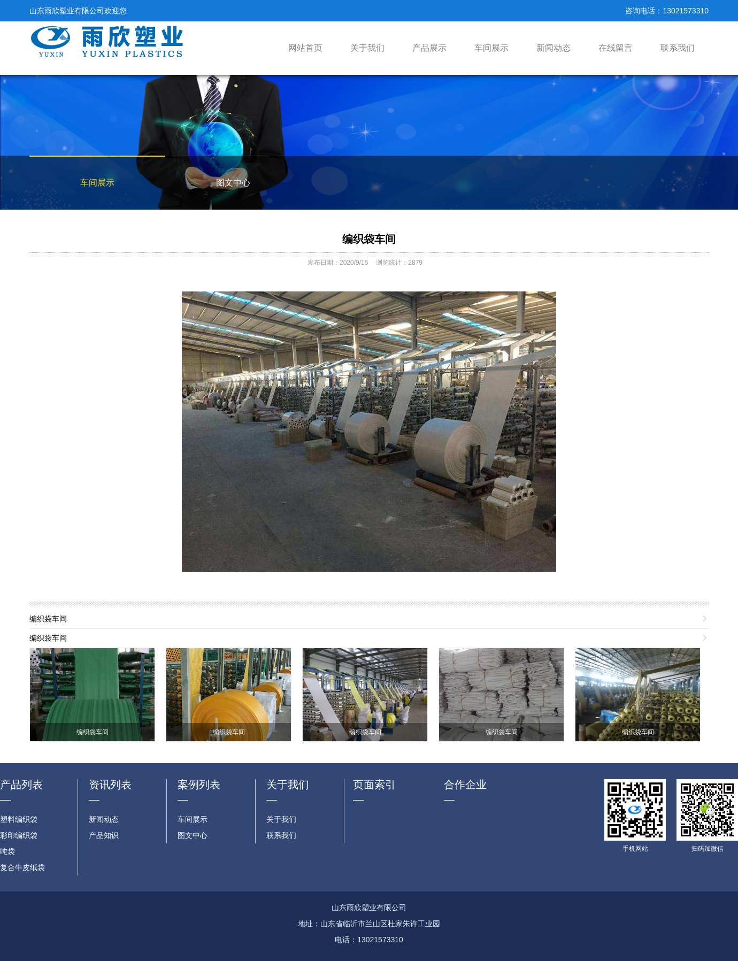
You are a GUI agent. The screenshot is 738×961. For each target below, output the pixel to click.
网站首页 (305, 47)
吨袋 (7, 851)
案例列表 (199, 784)
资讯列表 (110, 784)
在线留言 (615, 47)
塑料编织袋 (18, 819)
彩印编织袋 (18, 835)
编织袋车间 (369, 239)
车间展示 (491, 47)
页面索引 (374, 784)
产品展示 (429, 47)
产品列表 (21, 784)
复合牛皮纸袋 (22, 867)
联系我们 (677, 47)
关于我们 (367, 47)
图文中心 (233, 182)
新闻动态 (553, 47)
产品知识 (104, 835)
